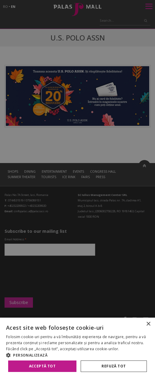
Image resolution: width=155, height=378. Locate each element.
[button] (77, 355)
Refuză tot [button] (114, 366)
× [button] (148, 324)
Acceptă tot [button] (42, 366)
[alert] (77, 189)
